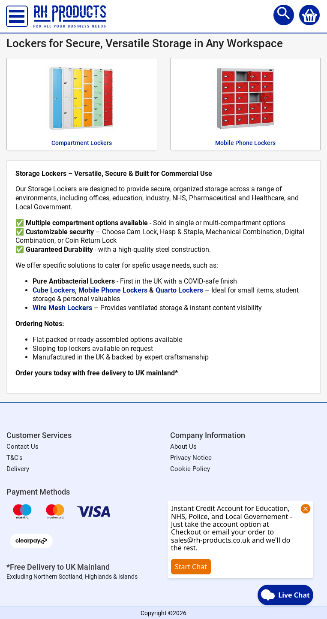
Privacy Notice (191, 458)
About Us (183, 446)
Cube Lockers (54, 290)
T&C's (14, 458)
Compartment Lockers (81, 143)
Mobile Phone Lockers (245, 143)
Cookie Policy (190, 469)
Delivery (17, 469)
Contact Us (22, 446)
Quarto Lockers (179, 290)
